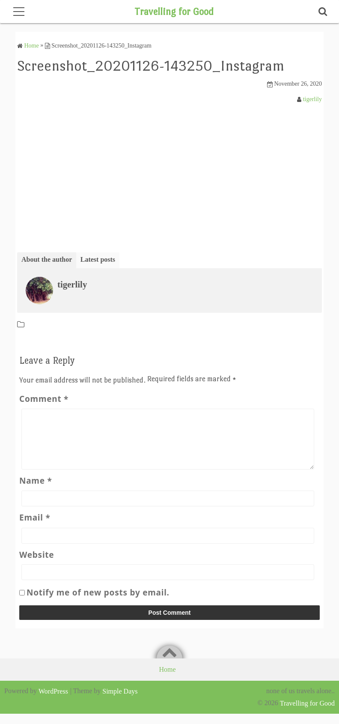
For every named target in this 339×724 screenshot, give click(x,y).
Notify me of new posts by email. (98, 602)
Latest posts (97, 259)
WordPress (53, 701)
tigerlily (312, 99)
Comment (43, 399)
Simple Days (119, 701)
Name (35, 491)
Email (34, 528)
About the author (46, 259)
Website (36, 565)
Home (167, 679)
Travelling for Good (174, 11)
